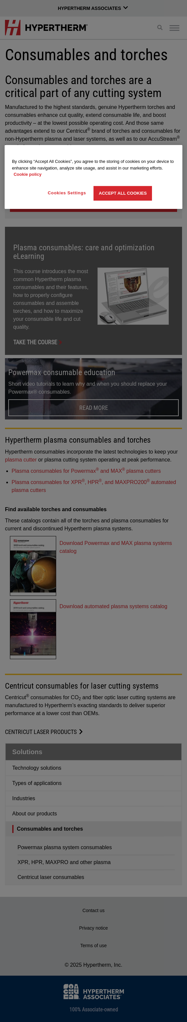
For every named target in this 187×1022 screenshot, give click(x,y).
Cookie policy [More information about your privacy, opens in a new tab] (28, 174)
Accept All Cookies (123, 193)
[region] (93, 177)
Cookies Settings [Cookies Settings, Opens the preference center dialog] (67, 192)
